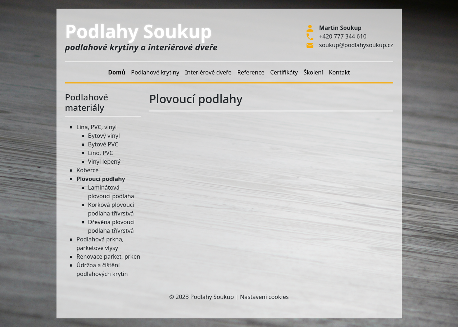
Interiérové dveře (208, 72)
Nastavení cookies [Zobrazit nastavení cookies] (264, 297)
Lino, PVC (100, 153)
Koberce (88, 170)
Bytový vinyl (104, 136)
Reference (250, 72)
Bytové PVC (103, 144)
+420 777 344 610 (342, 36)
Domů (117, 72)
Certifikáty (284, 72)
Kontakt (339, 72)
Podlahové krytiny (155, 72)
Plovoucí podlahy (101, 179)
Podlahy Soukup (138, 31)
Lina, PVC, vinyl (97, 127)
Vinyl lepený (104, 161)
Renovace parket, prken (108, 256)
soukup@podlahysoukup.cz (356, 45)
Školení (313, 72)
